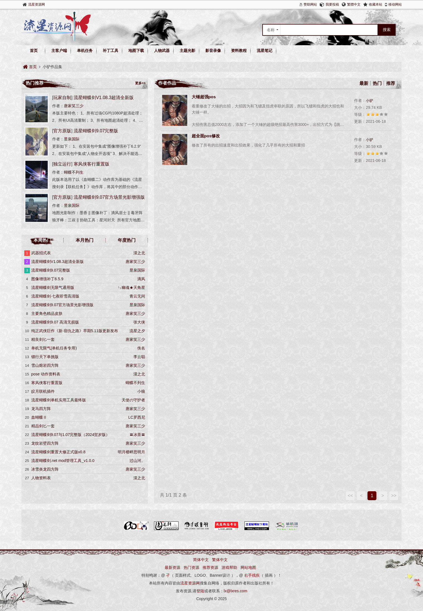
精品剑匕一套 (43, 426)
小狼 (141, 391)
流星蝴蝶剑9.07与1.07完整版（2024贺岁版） (70, 434)
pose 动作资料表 (45, 374)
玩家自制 (62, 97)
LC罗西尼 (136, 417)
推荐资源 (210, 567)
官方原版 (62, 130)
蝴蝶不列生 (73, 172)
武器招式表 (41, 253)
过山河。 (137, 460)
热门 (377, 83)
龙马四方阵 (41, 408)
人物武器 (162, 50)
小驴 (369, 101)
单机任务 (85, 50)
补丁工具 (110, 50)
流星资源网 (36, 4)
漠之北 (139, 253)
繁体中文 (220, 559)
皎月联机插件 (43, 391)
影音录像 (213, 50)
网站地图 (248, 567)
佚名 (141, 348)
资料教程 (239, 50)
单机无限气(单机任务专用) (54, 348)
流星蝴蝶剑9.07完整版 (96, 130)
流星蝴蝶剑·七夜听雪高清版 (55, 296)
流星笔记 (264, 50)
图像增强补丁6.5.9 (47, 279)
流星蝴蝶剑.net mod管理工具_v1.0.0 (62, 460)
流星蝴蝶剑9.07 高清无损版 (55, 322)
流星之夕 (137, 331)
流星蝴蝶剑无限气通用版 (52, 287)
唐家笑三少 (73, 106)
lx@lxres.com (235, 591)
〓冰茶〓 (137, 434)
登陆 (200, 591)
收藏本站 (375, 4)
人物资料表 (41, 478)
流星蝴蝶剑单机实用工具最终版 (58, 400)
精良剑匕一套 (43, 339)
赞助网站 (310, 4)
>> (393, 495)
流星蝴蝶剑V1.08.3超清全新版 (104, 97)
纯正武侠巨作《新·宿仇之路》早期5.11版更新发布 (74, 331)
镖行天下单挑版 (45, 356)
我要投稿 (332, 4)
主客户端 (59, 50)
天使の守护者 (133, 400)
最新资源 (172, 567)
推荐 (390, 83)
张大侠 (139, 322)
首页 (34, 50)
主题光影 (187, 50)
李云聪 (139, 356)
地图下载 (136, 50)
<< (350, 495)
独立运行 (62, 164)
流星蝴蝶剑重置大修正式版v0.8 (58, 452)
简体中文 (201, 559)
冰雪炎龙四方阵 (45, 469)
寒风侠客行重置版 (91, 164)
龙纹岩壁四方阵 (45, 443)
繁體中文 (353, 4)
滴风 (141, 279)
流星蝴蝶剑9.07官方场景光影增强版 (109, 197)
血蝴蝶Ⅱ (39, 417)
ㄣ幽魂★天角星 (131, 287)
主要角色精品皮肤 (47, 313)
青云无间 (137, 296)
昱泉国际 (72, 139)
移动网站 (395, 4)
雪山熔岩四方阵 (45, 365)
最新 (363, 83)
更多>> (140, 83)
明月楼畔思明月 (131, 452)
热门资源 (191, 567)
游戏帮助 (229, 567)
